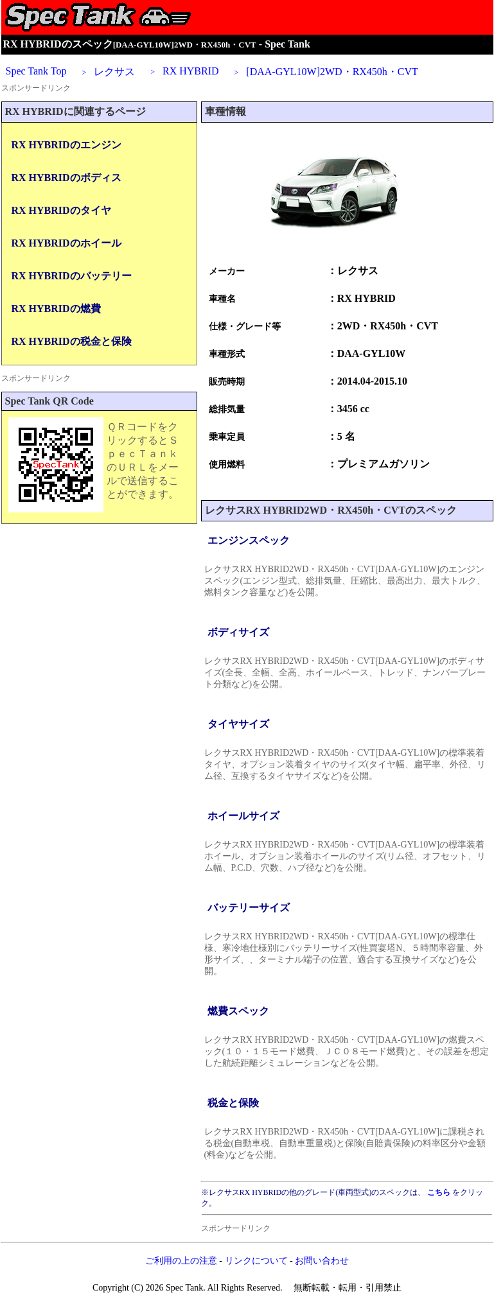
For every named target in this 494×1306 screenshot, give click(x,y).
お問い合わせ (322, 1261)
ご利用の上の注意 (181, 1261)
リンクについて (256, 1261)
